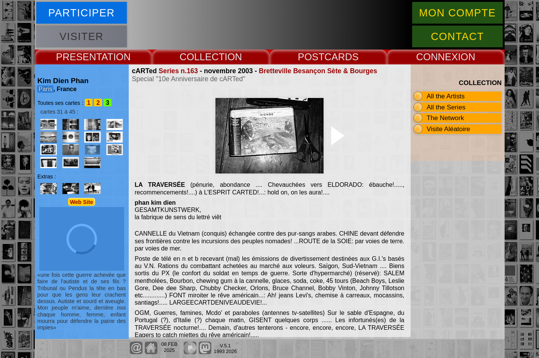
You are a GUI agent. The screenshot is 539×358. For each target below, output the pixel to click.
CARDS (341, 56)
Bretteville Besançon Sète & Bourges (318, 71)
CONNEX (437, 56)
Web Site (81, 202)
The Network (445, 118)
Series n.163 (178, 71)
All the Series (446, 107)
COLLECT (202, 56)
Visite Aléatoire (448, 129)
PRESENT (79, 56)
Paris (45, 89)
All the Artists (446, 96)
